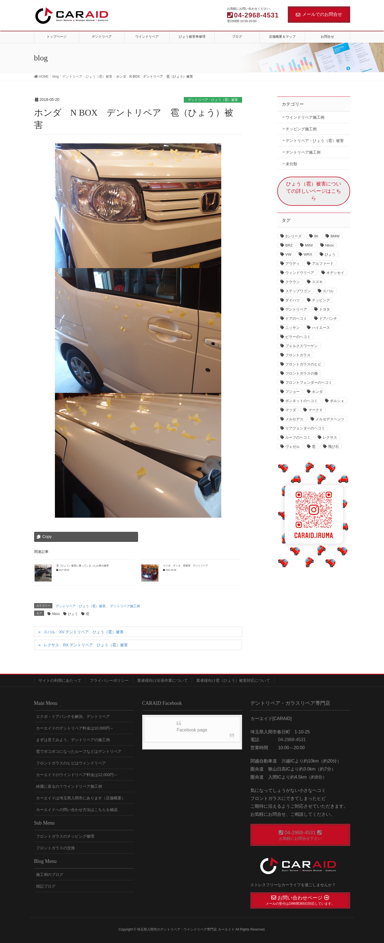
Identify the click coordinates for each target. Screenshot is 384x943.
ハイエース (321, 328)
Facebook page (192, 730)
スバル (328, 291)
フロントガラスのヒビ (303, 364)
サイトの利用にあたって (60, 680)
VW (288, 254)
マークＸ (315, 410)
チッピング (321, 300)
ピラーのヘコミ (298, 337)
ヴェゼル (292, 446)
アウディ (292, 263)
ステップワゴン (298, 291)
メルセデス (294, 419)
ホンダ (317, 392)
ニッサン (292, 328)
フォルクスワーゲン (301, 346)
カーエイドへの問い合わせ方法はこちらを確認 (77, 809)
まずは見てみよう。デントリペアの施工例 (73, 740)
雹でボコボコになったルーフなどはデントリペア (78, 751)
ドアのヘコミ (296, 318)
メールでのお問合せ (319, 14)
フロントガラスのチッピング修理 (65, 836)
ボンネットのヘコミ (301, 401)
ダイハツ (292, 300)
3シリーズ (293, 236)
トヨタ (324, 309)
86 (316, 236)
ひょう (73, 614)
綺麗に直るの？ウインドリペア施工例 (69, 786)
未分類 (291, 164)
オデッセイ (335, 273)
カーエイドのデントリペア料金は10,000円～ (75, 728)
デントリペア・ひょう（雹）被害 (213, 100)
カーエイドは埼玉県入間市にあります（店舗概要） (80, 798)
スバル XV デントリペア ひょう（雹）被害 (84, 632)
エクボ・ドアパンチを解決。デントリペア (73, 716)
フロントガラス (298, 355)
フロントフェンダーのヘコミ (308, 382)
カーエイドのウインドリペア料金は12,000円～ (77, 774)
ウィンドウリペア (299, 273)
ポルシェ (337, 401)
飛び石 (333, 446)
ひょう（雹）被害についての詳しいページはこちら (313, 191)
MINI (309, 245)
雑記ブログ (45, 886)
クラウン (292, 282)
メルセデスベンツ (330, 419)
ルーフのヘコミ (298, 437)
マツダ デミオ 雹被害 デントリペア (185, 565)
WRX (308, 254)
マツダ (290, 410)
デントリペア (296, 309)
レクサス (330, 437)
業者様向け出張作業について (162, 680)
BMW (335, 236)
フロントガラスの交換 (55, 848)
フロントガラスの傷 (301, 373)
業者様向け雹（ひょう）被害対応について (233, 680)
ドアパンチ (328, 318)
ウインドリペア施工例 (305, 117)
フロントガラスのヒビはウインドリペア (71, 763)
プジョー (292, 392)
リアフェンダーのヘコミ (305, 428)
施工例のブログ (49, 874)
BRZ (289, 245)
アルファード (323, 263)
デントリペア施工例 (125, 606)
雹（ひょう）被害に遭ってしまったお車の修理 (82, 565)
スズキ (317, 282)
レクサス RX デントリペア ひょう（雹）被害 (86, 645)
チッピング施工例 (301, 129)
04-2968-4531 (291, 739)
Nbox (56, 614)
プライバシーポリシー (109, 680)
